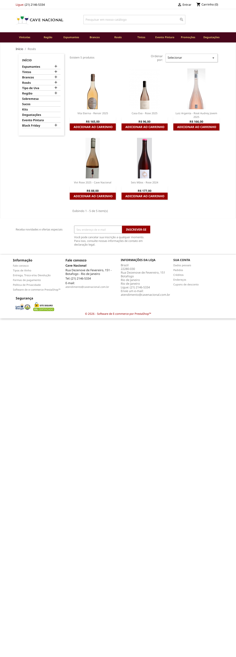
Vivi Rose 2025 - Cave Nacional (92, 182)
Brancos (95, 37)
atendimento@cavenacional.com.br (87, 287)
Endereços (179, 279)
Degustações (211, 37)
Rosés (118, 37)
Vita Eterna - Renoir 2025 (92, 113)
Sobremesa (30, 99)
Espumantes (71, 37)
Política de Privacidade (27, 285)
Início (27, 60)
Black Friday (31, 125)
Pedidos (178, 270)
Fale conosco (21, 265)
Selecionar (192, 58)
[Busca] (134, 19)
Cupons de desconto (186, 284)
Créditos (178, 275)
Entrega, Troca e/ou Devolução (32, 275)
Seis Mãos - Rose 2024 (144, 182)
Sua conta (181, 260)
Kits (25, 109)
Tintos (141, 37)
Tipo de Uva (30, 88)
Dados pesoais (182, 265)
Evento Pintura (164, 37)
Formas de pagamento (27, 280)
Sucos (26, 104)
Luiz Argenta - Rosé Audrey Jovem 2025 (196, 115)
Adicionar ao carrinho (93, 127)
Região (48, 37)
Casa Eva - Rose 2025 (144, 113)
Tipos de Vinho (22, 270)
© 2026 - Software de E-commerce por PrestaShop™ (118, 313)
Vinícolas (24, 37)
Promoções (188, 37)
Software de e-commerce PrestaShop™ (36, 289)
